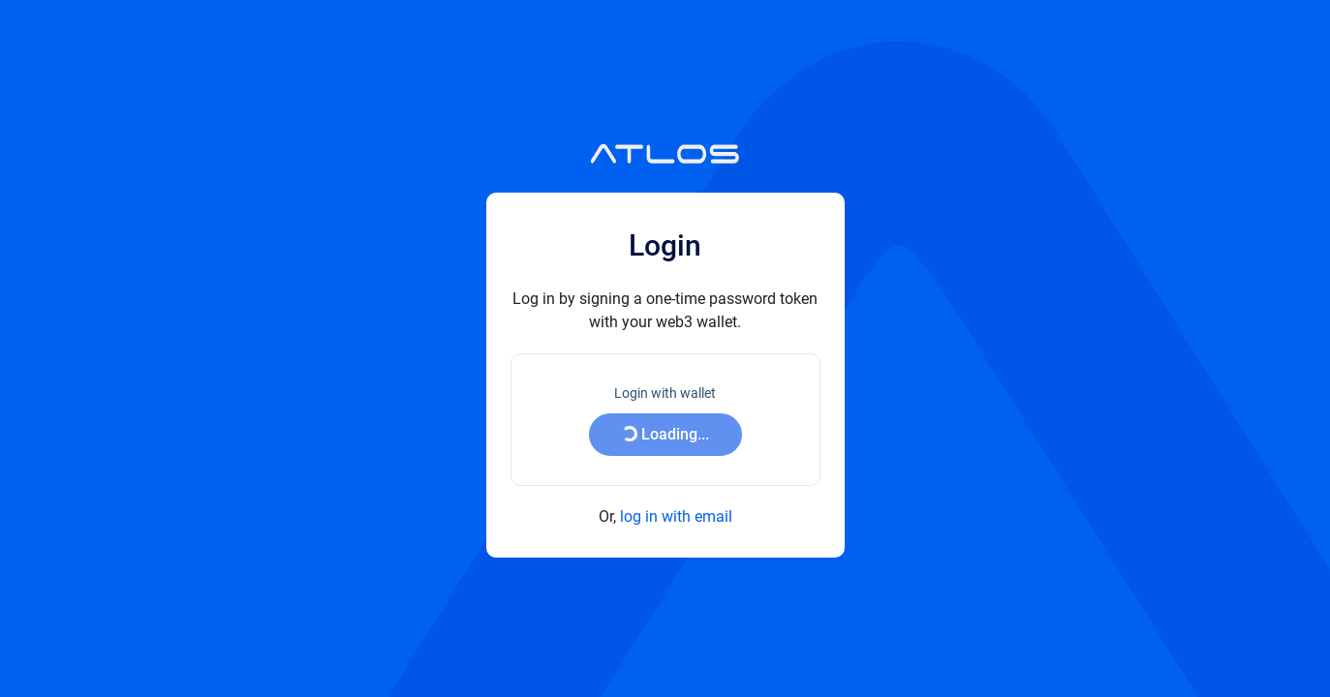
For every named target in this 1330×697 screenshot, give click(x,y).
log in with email (676, 516)
